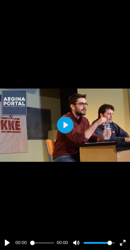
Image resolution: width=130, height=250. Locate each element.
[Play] (7, 242)
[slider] (42, 243)
